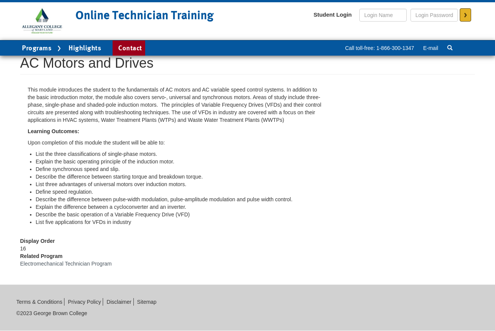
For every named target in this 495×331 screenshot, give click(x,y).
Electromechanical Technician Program (66, 264)
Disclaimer (119, 302)
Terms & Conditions (39, 302)
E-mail (430, 48)
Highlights (85, 48)
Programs (42, 48)
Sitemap (147, 302)
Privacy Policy (84, 302)
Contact (130, 48)
